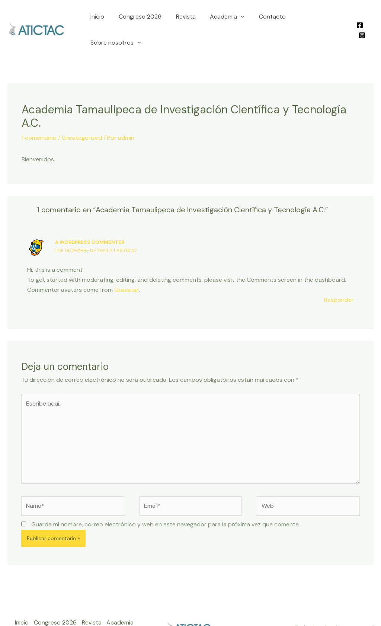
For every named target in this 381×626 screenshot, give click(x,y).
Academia (224, 18)
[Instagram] (370, 18)
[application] (237, 18)
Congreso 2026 (142, 18)
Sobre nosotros (317, 18)
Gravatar (126, 266)
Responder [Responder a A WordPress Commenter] (339, 276)
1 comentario (39, 114)
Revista (185, 18)
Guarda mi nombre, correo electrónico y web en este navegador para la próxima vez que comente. (165, 502)
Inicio (102, 18)
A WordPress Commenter (89, 219)
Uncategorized (82, 114)
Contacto (266, 18)
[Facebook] (359, 18)
